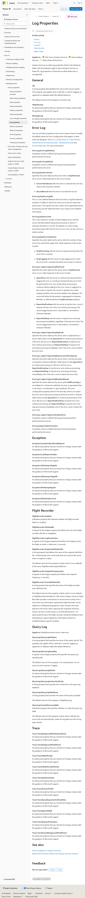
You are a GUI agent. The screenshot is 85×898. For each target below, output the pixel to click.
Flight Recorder (39, 48)
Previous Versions (19, 893)
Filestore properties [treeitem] (16, 110)
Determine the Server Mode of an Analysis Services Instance (55, 853)
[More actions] (81, 16)
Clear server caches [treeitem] (14, 153)
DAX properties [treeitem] (15, 102)
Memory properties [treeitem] (16, 126)
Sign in (80, 3)
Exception (37, 45)
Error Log (37, 42)
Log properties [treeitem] (15, 122)
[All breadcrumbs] (34, 16)
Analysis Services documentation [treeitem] (15, 28)
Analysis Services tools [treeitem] (12, 36)
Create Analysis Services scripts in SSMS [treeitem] (16, 169)
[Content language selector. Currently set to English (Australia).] (10, 888)
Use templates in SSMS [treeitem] (16, 175)
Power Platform (44, 16)
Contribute (38, 893)
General (36, 39)
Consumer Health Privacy (62, 893)
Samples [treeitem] (7, 191)
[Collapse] (27, 15)
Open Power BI (76, 9)
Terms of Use (6, 896)
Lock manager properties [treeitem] (18, 118)
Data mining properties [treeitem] (17, 98)
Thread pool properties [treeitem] (17, 142)
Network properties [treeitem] (16, 130)
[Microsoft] (4, 3)
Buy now (64, 9)
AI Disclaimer (6, 893)
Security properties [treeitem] (16, 138)
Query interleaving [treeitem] (14, 157)
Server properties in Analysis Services (46, 850)
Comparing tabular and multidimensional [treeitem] (12, 42)
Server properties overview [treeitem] (15, 92)
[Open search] (74, 3)
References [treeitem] (8, 187)
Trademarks (17, 896)
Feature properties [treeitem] (16, 106)
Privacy (47, 893)
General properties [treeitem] (16, 114)
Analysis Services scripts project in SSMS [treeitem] (16, 162)
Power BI (55, 16)
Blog (29, 893)
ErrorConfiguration (39, 145)
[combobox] (15, 19)
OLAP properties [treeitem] (15, 134)
